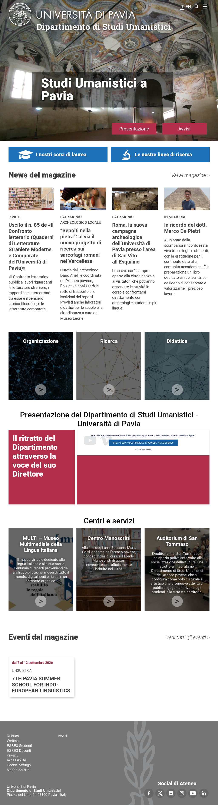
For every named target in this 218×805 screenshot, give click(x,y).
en (188, 6)
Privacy (12, 755)
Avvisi (184, 129)
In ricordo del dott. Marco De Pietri (185, 228)
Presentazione (134, 129)
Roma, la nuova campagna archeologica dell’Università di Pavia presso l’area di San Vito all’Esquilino (134, 243)
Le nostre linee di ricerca (163, 155)
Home (205, 6)
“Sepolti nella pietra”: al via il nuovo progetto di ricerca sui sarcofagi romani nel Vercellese (80, 246)
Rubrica (13, 736)
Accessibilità (16, 760)
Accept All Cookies (143, 450)
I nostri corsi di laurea (61, 155)
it (182, 6)
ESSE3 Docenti (19, 750)
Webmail (13, 741)
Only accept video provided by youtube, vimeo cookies (143, 443)
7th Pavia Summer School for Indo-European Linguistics (41, 685)
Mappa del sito (18, 770)
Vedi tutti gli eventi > (188, 637)
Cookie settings (19, 765)
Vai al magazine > (190, 175)
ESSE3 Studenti (19, 746)
